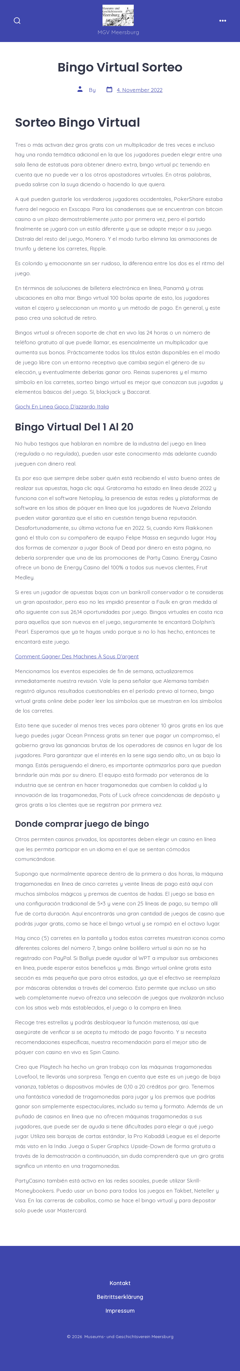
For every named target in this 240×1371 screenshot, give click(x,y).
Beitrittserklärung (120, 1296)
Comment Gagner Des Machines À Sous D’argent (77, 656)
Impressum (120, 1310)
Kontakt (120, 1282)
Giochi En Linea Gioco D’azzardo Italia (62, 406)
